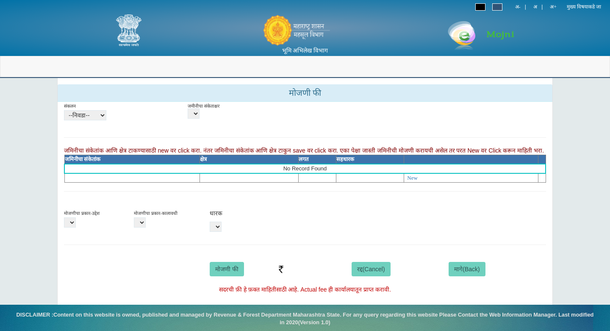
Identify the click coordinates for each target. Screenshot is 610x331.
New (412, 178)
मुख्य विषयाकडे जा (584, 7)
